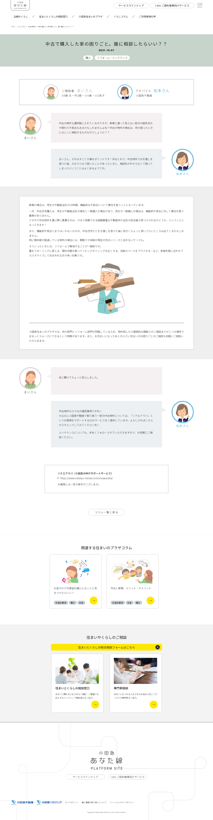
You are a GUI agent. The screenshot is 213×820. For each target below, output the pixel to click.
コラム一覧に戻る (106, 512)
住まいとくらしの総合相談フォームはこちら (119, 647)
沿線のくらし (21, 16)
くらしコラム (121, 16)
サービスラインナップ (85, 777)
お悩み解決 (32, 27)
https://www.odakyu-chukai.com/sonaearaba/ (86, 478)
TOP (13, 27)
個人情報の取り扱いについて (94, 802)
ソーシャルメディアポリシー (122, 802)
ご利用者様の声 (147, 16)
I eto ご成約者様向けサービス (128, 777)
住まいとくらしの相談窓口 (53, 16)
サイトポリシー (72, 802)
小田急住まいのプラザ (91, 16)
